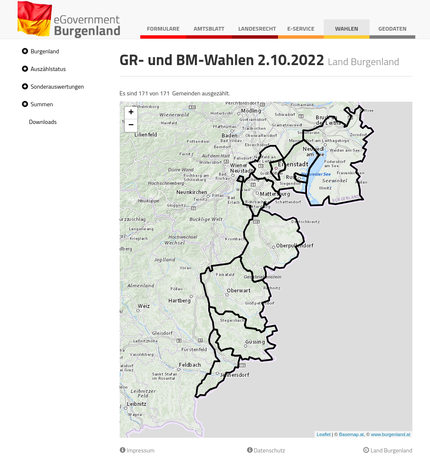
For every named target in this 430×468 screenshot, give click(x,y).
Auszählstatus (48, 68)
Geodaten (392, 28)
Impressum (137, 450)
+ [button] (131, 113)
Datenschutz (266, 450)
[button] (24, 51)
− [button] (131, 125)
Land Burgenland (387, 450)
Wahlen (346, 28)
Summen (42, 104)
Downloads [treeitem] (43, 121)
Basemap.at (351, 434)
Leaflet (323, 434)
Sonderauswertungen (57, 86)
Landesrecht (257, 28)
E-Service (301, 28)
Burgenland (45, 51)
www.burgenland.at (390, 434)
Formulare (163, 28)
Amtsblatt (209, 28)
